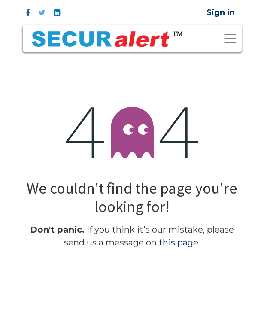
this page (178, 242)
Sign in (220, 12)
